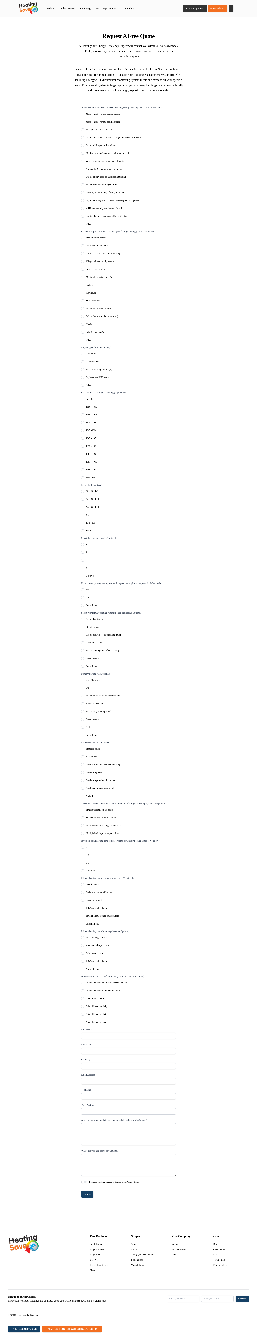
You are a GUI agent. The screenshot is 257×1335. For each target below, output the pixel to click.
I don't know (91, 605)
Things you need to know (142, 1254)
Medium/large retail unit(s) (98, 308)
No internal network (95, 998)
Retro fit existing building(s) (99, 369)
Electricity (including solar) (98, 711)
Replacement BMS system (98, 377)
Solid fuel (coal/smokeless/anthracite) (103, 696)
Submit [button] (87, 1194)
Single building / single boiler (99, 810)
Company (85, 1059)
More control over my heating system (103, 114)
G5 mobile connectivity (97, 1014)
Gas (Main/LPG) (93, 680)
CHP (88, 727)
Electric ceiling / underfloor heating (102, 650)
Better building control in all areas (101, 145)
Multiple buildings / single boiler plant (103, 825)
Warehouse (91, 293)
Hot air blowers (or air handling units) (103, 635)
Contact (134, 1249)
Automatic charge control (97, 945)
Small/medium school (96, 238)
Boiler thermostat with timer (99, 892)
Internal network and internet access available (107, 983)
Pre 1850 (90, 399)
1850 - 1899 (91, 407)
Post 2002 (90, 477)
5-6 (87, 863)
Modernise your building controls (101, 184)
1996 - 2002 (91, 469)
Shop (92, 1270)
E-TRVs (94, 1260)
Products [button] (50, 8)
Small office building (95, 269)
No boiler (90, 796)
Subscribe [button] (242, 1298)
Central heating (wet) (95, 619)
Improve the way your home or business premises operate (112, 200)
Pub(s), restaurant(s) (95, 332)
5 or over (90, 576)
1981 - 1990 (91, 454)
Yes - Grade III (93, 507)
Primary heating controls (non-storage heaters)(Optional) (107, 878)
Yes (87, 589)
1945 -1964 (91, 430)
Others (89, 385)
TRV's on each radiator (96, 908)
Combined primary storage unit (100, 788)
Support (134, 1244)
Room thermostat (94, 900)
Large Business (97, 1249)
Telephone (86, 1090)
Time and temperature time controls (102, 916)
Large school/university (97, 245)
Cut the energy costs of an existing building (106, 177)
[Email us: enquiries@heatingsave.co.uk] (72, 1329)
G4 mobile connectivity (97, 1006)
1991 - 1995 (91, 462)
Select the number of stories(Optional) (99, 538)
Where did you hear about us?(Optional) (99, 1151)
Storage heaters (93, 627)
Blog (215, 1244)
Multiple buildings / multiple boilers (102, 833)
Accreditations (179, 1249)
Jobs (174, 1254)
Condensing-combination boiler (100, 780)
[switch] (84, 1182)
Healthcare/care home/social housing (103, 253)
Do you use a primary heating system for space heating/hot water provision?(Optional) (121, 583)
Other (88, 224)
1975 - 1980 (91, 446)
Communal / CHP (94, 642)
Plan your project (194, 8)
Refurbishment (92, 361)
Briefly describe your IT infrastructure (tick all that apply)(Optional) (112, 976)
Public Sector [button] (67, 8)
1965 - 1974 (91, 438)
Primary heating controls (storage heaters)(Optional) (105, 931)
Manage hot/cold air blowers (99, 129)
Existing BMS (92, 924)
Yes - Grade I (92, 491)
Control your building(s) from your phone (105, 192)
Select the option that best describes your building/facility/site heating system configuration (123, 803)
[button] (231, 8)
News (215, 1254)
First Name (86, 1029)
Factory (89, 285)
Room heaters (92, 658)
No (87, 515)
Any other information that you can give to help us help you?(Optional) (114, 1120)
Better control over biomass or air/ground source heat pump (113, 137)
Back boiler (91, 756)
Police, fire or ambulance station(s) (102, 316)
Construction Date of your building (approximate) (104, 392)
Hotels (89, 324)
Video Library (137, 1265)
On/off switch (92, 884)
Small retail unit (93, 300)
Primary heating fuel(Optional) (95, 674)
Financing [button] (85, 8)
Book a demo (217, 8)
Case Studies (127, 8)
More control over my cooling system (103, 122)
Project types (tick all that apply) (96, 347)
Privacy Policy (133, 1182)
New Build (91, 354)
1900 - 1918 (91, 414)
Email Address (88, 1075)
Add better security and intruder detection (105, 208)
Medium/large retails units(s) (99, 277)
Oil (87, 688)
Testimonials (219, 1260)
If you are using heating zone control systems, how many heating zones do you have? (120, 841)
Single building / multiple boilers (101, 817)
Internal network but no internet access (103, 990)
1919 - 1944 (91, 422)
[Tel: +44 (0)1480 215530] (24, 1329)
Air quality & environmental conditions (104, 169)
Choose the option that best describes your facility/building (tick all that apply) (117, 231)
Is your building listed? (92, 485)
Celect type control (94, 953)
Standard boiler (93, 749)
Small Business (97, 1244)
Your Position (87, 1105)
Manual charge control (96, 937)
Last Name (86, 1044)
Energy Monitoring (99, 1265)
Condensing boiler (94, 772)
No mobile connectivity (97, 1022)
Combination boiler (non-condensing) (103, 764)
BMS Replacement (106, 8)
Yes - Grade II (92, 499)
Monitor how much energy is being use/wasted (107, 153)
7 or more (90, 870)
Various (89, 530)
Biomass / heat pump (95, 703)
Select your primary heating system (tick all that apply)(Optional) (111, 613)
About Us (176, 1244)
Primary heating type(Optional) (95, 742)
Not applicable (92, 969)
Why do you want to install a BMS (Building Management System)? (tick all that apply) (121, 107)
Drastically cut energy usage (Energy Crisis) (106, 216)
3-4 (87, 855)
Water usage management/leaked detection (105, 161)
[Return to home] (28, 8)
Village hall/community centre (100, 261)
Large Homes (96, 1254)
